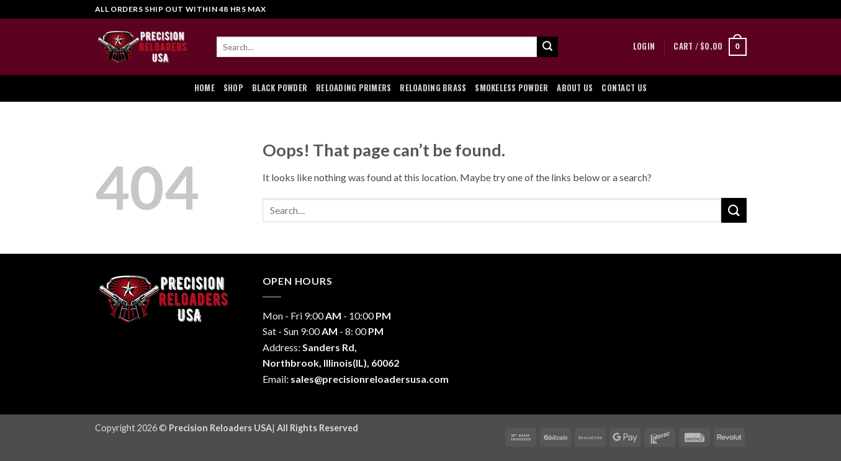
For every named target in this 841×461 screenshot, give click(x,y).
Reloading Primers (353, 88)
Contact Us (624, 88)
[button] (644, 46)
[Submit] (547, 47)
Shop (233, 88)
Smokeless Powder (511, 88)
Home (204, 88)
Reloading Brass (433, 88)
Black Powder (279, 88)
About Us (575, 88)
